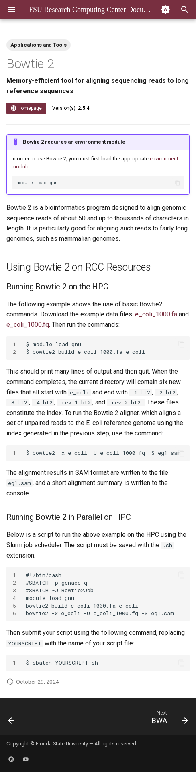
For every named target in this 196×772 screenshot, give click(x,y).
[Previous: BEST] (12, 719)
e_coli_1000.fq (27, 325)
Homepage (26, 108)
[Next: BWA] (168, 719)
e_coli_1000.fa (156, 314)
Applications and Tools (38, 45)
